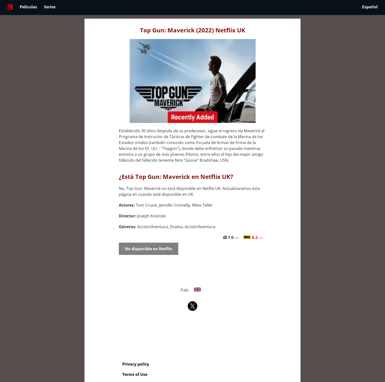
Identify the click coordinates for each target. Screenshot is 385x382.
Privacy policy (135, 364)
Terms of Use (134, 374)
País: (193, 290)
